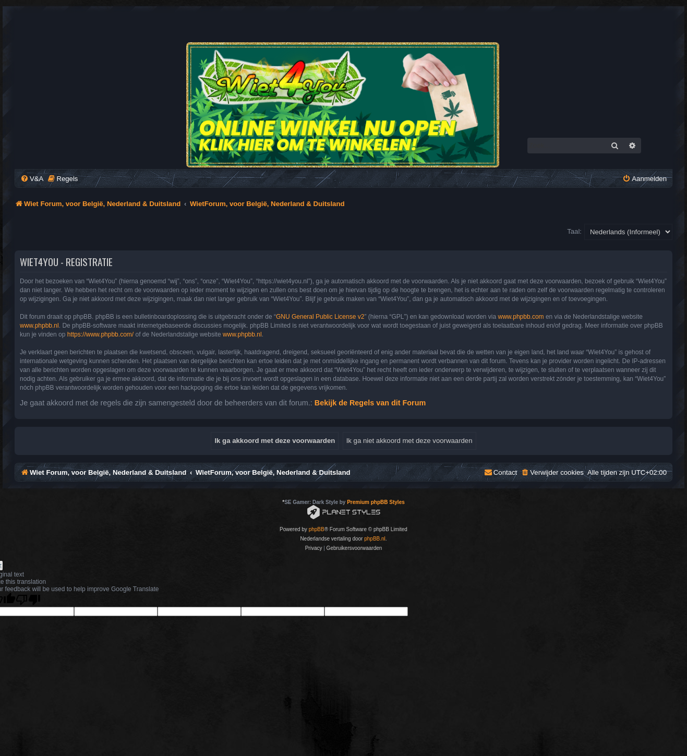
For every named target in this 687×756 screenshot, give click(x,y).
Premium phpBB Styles (376, 502)
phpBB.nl (374, 539)
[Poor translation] (28, 600)
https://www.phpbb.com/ (100, 334)
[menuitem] (31, 178)
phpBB (316, 529)
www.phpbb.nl (39, 325)
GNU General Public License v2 (320, 316)
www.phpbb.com (521, 316)
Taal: (574, 231)
